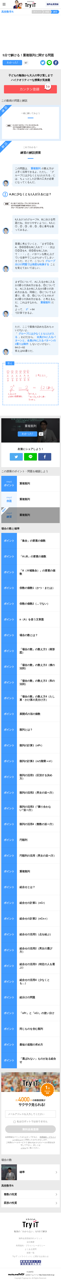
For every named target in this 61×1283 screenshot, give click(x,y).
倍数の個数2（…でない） (35, 603)
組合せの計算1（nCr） (33, 902)
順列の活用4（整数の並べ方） (37, 824)
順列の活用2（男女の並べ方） (37, 792)
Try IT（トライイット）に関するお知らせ (30, 1256)
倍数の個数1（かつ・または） (37, 588)
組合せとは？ (27, 887)
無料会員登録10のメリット (30, 1238)
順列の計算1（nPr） (32, 745)
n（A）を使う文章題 (32, 619)
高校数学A (7, 1185)
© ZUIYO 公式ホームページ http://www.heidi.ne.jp (31, 1273)
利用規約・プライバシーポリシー (30, 1246)
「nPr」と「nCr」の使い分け (37, 1013)
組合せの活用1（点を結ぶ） (36, 934)
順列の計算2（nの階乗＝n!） (37, 761)
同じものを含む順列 (31, 1028)
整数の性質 (10, 1194)
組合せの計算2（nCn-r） (34, 918)
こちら (23, 1148)
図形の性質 (10, 1202)
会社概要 (30, 1242)
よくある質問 (30, 1249)
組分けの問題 (27, 997)
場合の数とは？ (29, 635)
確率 (22, 1172)
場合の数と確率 (10, 528)
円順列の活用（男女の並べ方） (38, 855)
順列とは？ (26, 729)
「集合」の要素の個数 (33, 540)
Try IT (30, 4)
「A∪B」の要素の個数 (33, 556)
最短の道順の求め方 (31, 1044)
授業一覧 (30, 1253)
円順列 (23, 839)
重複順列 (25, 483)
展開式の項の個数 (30, 714)
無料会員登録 (52, 4)
